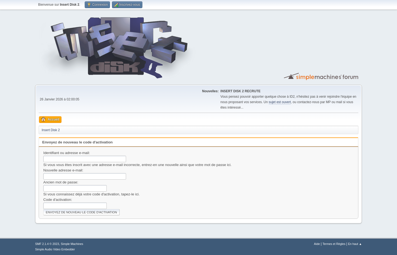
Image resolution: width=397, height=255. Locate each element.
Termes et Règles (333, 243)
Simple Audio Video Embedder (55, 249)
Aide (317, 243)
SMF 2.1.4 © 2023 (47, 243)
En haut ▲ (355, 243)
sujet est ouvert (280, 102)
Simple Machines (72, 243)
